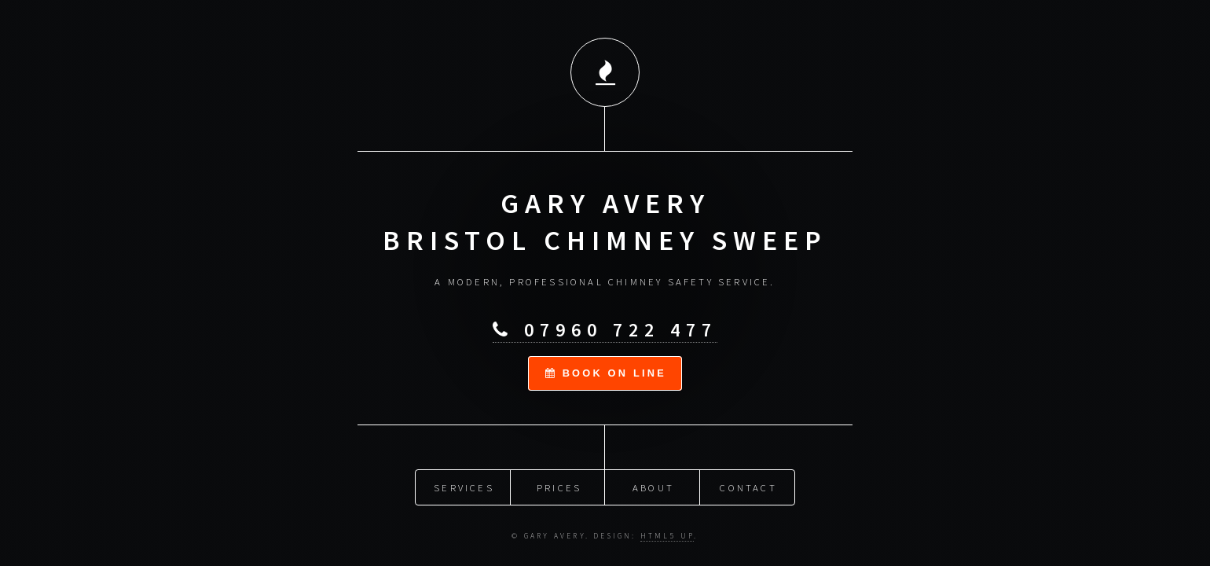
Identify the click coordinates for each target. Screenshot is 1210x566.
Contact (748, 486)
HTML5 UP (667, 535)
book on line (605, 372)
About (653, 486)
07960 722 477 (605, 330)
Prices (559, 486)
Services (464, 486)
